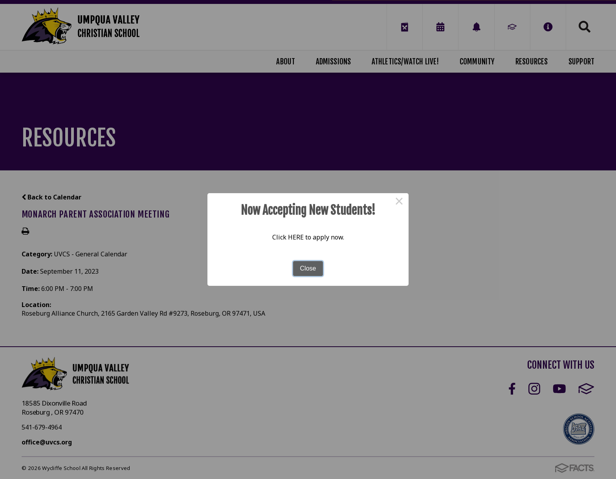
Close (308, 268)
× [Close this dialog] (399, 202)
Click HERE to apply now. (308, 237)
